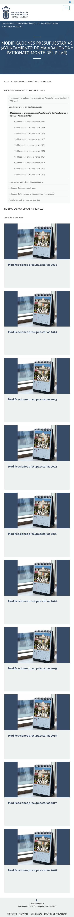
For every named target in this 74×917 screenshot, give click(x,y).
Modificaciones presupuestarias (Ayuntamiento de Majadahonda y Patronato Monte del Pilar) (38, 114)
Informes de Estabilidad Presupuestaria (26, 182)
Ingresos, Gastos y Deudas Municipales (23, 209)
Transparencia (8, 23)
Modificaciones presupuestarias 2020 (29, 151)
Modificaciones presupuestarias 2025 (29, 121)
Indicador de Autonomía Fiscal (22, 188)
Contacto (12, 914)
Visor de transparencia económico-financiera (27, 81)
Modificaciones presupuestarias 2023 (29, 133)
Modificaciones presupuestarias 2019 (29, 156)
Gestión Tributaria (13, 217)
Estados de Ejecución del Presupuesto (25, 107)
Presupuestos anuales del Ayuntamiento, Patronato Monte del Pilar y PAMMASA (39, 99)
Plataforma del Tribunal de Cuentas (24, 200)
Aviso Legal (36, 914)
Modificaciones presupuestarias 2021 (29, 145)
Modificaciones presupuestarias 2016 (29, 174)
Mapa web (24, 914)
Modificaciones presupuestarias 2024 (29, 127)
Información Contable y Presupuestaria (24, 90)
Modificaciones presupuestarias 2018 (29, 162)
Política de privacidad (55, 914)
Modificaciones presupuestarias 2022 (29, 139)
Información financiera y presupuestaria (35, 23)
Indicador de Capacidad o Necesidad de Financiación (32, 194)
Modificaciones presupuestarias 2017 (29, 168)
